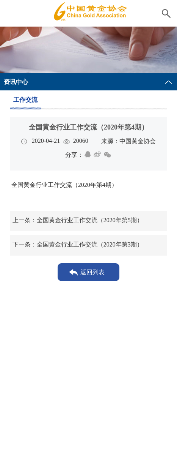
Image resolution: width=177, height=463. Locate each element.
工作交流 (25, 99)
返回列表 (92, 272)
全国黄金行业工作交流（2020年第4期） (63, 185)
